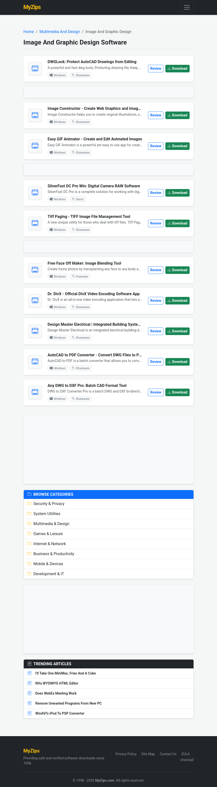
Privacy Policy (126, 754)
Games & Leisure (45, 533)
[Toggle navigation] (187, 7)
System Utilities (44, 513)
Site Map (148, 754)
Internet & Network (47, 543)
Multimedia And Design (59, 31)
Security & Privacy (46, 503)
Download (177, 68)
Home (28, 31)
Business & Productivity (51, 553)
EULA (186, 754)
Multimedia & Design (48, 523)
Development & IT (46, 574)
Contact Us (168, 754)
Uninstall (187, 760)
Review (155, 68)
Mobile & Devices (45, 564)
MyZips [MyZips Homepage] (32, 7)
